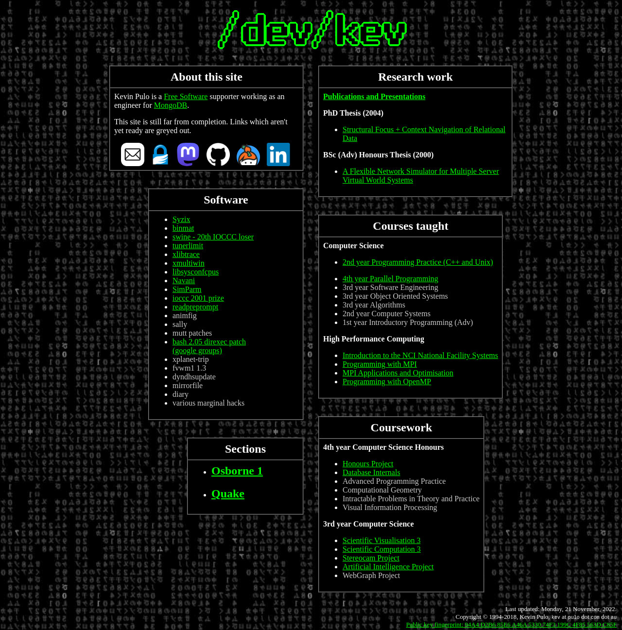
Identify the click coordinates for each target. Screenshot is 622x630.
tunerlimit (188, 245)
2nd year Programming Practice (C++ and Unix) (418, 262)
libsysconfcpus (196, 272)
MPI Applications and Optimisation (398, 373)
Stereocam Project (371, 558)
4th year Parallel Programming (390, 278)
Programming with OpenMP (387, 381)
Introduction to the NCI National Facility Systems (420, 355)
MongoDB (170, 105)
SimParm (187, 289)
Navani (184, 280)
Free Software (185, 96)
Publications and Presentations (374, 96)
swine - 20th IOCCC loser (213, 237)
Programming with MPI (380, 364)
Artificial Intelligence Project (388, 566)
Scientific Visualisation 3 (382, 540)
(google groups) (197, 350)
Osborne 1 (237, 470)
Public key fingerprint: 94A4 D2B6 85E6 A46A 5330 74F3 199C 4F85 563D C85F (511, 624)
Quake (227, 493)
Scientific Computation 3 (382, 549)
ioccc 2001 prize (198, 298)
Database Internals (371, 472)
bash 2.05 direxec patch (209, 342)
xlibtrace (186, 254)
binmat (183, 228)
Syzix (181, 219)
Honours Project (368, 464)
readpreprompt (195, 307)
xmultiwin (189, 263)
